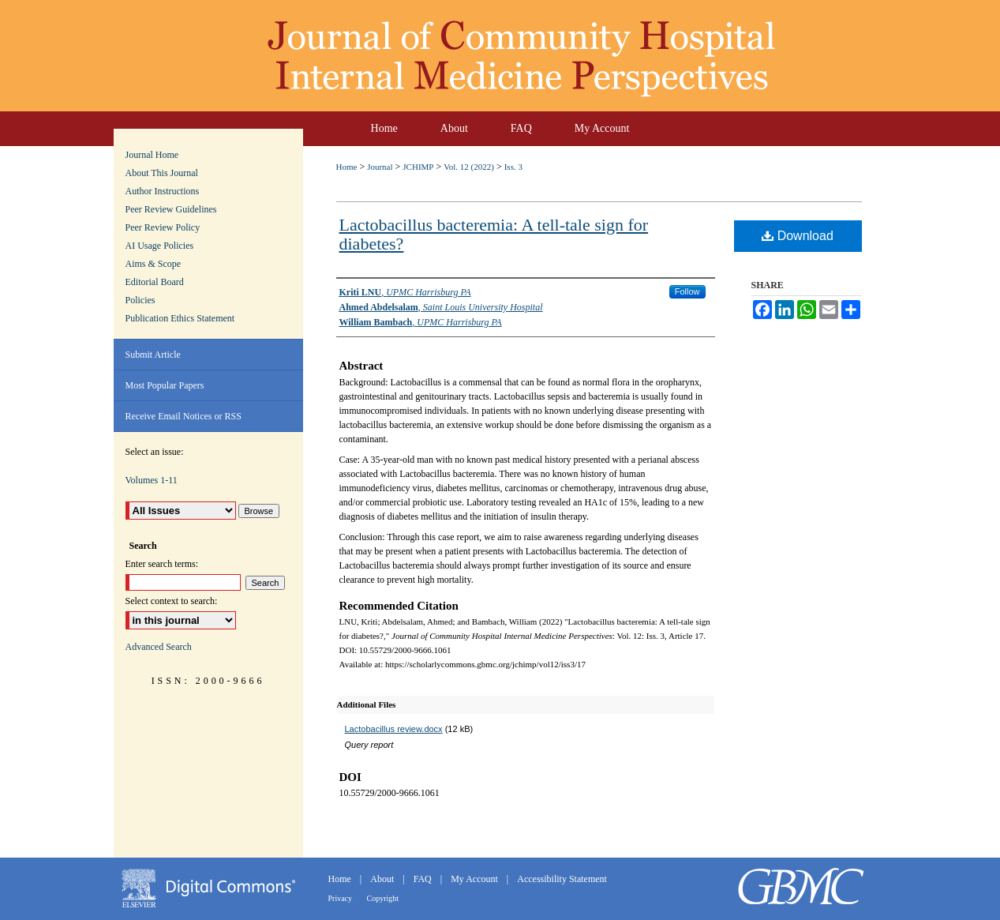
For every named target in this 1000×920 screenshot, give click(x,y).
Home (347, 166)
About (383, 878)
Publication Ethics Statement (180, 318)
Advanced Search (158, 646)
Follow (687, 291)
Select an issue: (154, 451)
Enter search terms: (162, 563)
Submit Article (153, 354)
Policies (140, 300)
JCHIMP (418, 166)
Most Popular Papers (164, 385)
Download (797, 235)
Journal (379, 166)
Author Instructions (162, 191)
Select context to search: (171, 600)
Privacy (341, 898)
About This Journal (161, 172)
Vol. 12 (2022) (469, 166)
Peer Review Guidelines (171, 209)
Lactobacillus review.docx (394, 729)
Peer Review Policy (162, 227)
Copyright (383, 898)
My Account (475, 878)
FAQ (424, 878)
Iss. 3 (513, 166)
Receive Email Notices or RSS (183, 416)
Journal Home (152, 154)
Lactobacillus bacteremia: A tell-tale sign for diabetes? (494, 234)
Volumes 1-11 (151, 480)
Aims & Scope (153, 263)
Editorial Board (154, 281)
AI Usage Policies (159, 245)
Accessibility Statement (562, 878)
